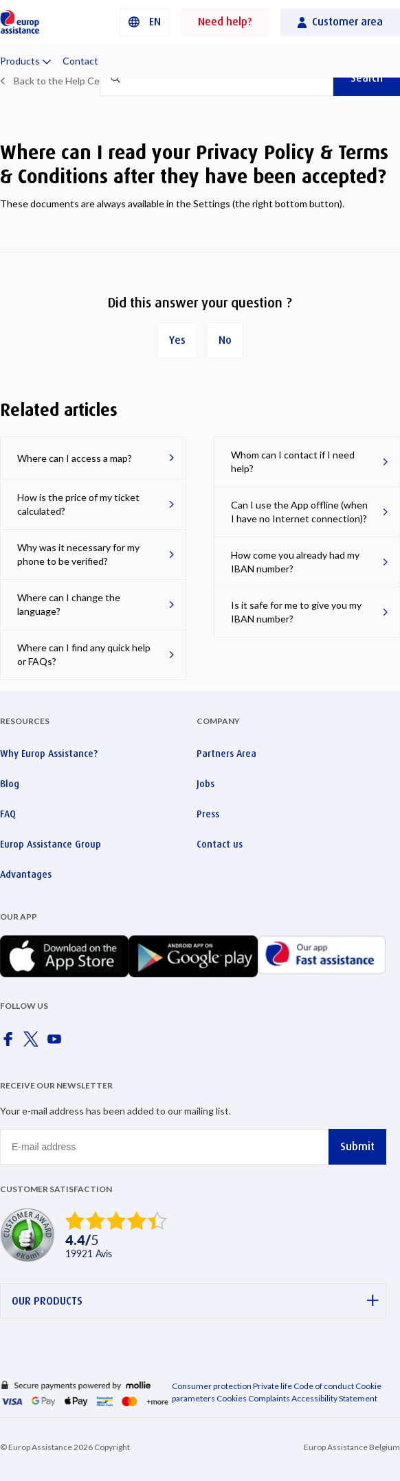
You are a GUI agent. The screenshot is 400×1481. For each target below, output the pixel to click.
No (225, 340)
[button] (145, 22)
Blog (9, 784)
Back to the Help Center (66, 80)
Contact (80, 61)
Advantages (26, 874)
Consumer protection (212, 1386)
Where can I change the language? (68, 604)
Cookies (231, 1398)
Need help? (225, 21)
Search (367, 77)
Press (208, 814)
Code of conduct (323, 1386)
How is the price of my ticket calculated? (78, 504)
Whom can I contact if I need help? (293, 461)
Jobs (205, 784)
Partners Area (226, 753)
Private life (272, 1386)
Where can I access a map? (74, 458)
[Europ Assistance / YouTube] (57, 1043)
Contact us (220, 844)
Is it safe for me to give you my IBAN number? (296, 612)
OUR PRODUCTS (195, 1301)
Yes (177, 340)
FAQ (8, 814)
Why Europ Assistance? (49, 753)
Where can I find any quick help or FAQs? (84, 654)
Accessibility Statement (334, 1398)
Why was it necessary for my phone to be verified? (78, 554)
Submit (357, 1146)
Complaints (269, 1398)
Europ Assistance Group (50, 844)
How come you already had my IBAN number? (295, 561)
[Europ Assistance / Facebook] (10, 1043)
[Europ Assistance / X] (33, 1043)
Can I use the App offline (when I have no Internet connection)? (299, 511)
